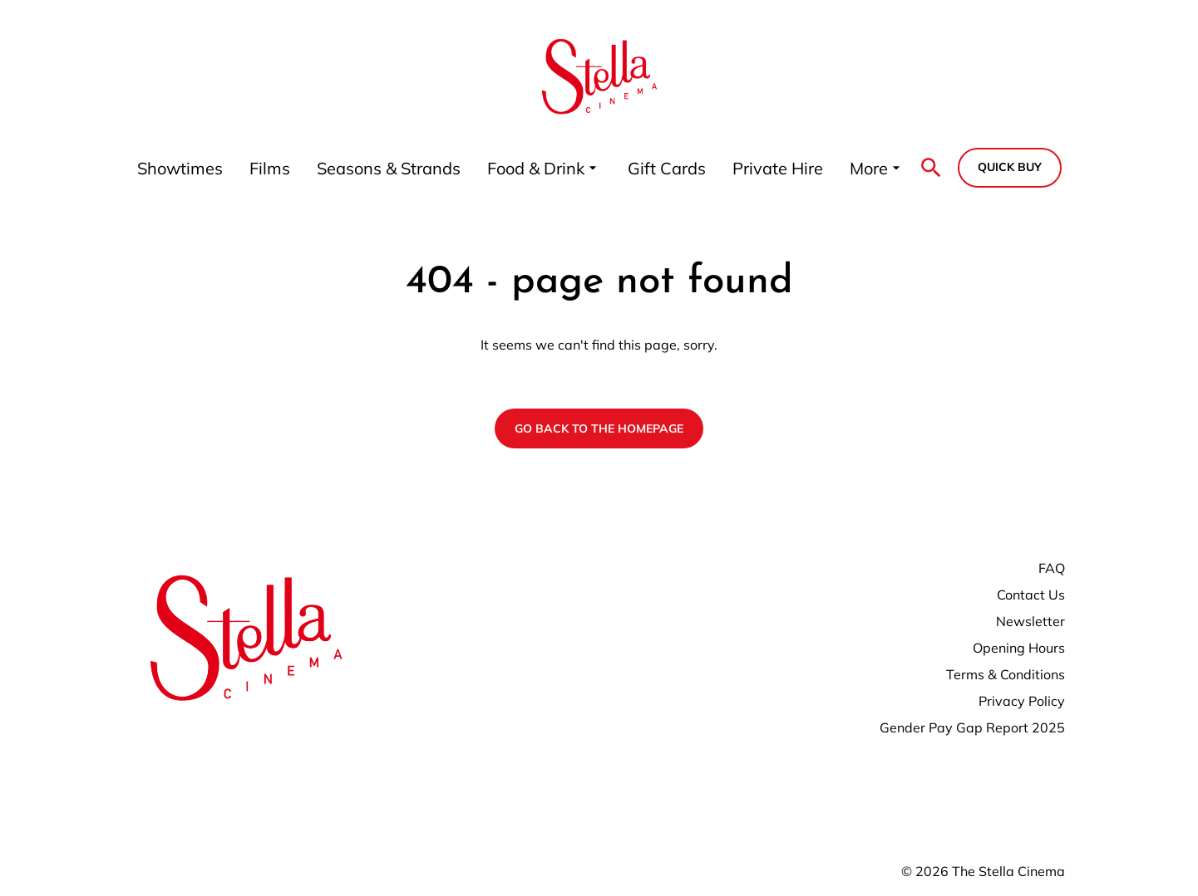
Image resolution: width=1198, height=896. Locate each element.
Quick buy (1010, 166)
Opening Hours (1019, 647)
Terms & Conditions (1005, 674)
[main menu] (521, 168)
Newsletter (1030, 621)
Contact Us (1031, 594)
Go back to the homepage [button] (599, 428)
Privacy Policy (1022, 701)
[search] (931, 167)
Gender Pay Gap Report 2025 (972, 727)
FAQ (1051, 568)
